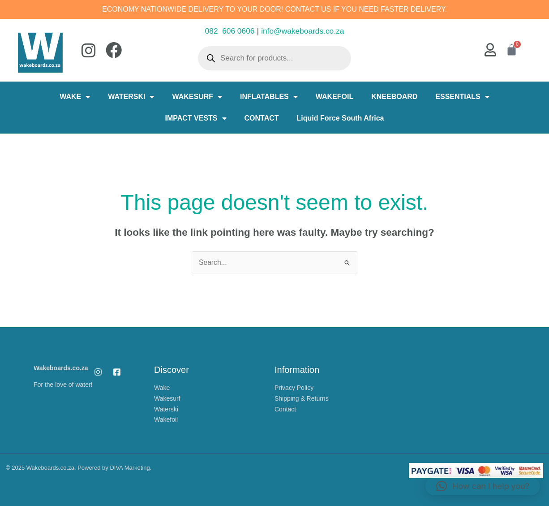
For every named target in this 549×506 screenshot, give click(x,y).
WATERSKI (131, 97)
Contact (285, 407)
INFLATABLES (269, 97)
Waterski (166, 407)
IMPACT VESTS (195, 118)
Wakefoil (166, 417)
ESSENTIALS (462, 97)
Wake (162, 387)
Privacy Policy (293, 387)
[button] (482, 486)
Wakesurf (167, 397)
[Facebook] (117, 372)
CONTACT (261, 118)
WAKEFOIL (334, 96)
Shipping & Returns (301, 397)
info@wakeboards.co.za (304, 30)
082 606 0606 (228, 30)
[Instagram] (98, 372)
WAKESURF (197, 97)
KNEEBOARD (394, 96)
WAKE (75, 97)
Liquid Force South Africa (340, 118)
